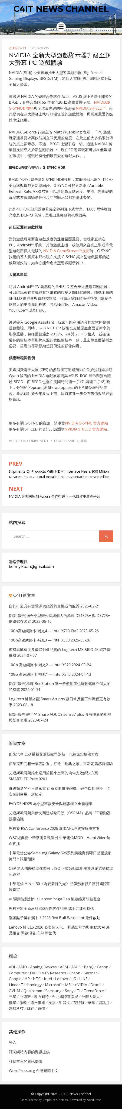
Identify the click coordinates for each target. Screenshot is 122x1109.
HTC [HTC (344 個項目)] (37, 978)
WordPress (93, 1100)
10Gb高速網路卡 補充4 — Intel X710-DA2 (43, 630)
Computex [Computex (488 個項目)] (18, 973)
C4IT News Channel (61, 9)
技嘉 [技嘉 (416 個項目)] (52, 1002)
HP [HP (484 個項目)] (27, 978)
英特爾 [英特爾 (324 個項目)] (79, 1002)
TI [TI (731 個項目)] (78, 990)
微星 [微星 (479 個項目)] (12, 1002)
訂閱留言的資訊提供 (25, 1061)
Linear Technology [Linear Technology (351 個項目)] (25, 984)
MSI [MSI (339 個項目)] (68, 984)
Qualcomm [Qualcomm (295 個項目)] (32, 990)
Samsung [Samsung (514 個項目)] (53, 990)
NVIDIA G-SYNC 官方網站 (86, 423)
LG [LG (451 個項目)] (73, 978)
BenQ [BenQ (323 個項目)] (89, 967)
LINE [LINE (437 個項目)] (83, 978)
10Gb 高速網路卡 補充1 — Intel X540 (40, 674)
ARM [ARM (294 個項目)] (64, 967)
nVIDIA (73, 441)
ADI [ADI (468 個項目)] (12, 967)
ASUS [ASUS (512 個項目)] (76, 967)
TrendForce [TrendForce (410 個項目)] (94, 990)
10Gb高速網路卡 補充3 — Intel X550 (39, 640)
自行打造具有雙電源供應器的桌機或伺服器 (44, 606)
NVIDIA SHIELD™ (90, 108)
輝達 (83, 441)
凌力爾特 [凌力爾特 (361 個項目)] (41, 996)
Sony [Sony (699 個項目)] (69, 990)
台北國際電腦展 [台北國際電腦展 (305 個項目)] (65, 996)
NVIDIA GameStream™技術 (66, 250)
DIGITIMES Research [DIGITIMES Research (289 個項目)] (48, 973)
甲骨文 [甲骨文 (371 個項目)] (64, 1002)
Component (38, 441)
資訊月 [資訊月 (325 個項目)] (104, 1002)
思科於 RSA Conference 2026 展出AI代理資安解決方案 (54, 828)
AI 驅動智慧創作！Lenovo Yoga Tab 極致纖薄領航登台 (55, 898)
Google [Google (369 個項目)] (15, 978)
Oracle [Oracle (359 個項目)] (96, 984)
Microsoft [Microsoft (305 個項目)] (53, 984)
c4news (42, 48)
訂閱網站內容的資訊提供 (29, 1051)
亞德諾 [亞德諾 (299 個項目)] (25, 996)
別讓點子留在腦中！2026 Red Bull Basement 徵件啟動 (54, 917)
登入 (12, 1042)
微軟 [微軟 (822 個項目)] (23, 1002)
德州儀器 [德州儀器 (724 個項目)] (37, 1002)
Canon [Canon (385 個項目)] (102, 967)
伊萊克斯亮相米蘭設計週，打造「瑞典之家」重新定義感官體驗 (61, 763)
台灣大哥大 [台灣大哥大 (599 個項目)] (90, 996)
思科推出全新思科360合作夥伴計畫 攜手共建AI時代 (51, 908)
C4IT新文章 (24, 595)
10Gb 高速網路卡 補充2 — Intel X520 (40, 664)
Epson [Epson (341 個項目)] (74, 973)
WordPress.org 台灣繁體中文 (33, 1070)
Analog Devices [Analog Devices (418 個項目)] (43, 967)
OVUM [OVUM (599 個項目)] (14, 990)
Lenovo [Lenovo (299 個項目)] (61, 978)
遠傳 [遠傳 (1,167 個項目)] (41, 1008)
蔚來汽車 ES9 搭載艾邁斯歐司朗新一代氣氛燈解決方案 (54, 754)
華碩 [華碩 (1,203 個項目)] (91, 1002)
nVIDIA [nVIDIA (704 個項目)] (81, 984)
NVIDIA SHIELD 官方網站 (86, 429)
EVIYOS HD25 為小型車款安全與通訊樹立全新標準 (50, 803)
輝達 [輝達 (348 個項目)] (30, 1008)
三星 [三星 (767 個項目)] (12, 996)
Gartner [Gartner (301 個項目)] (90, 973)
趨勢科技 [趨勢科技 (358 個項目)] (16, 1008)
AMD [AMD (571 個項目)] (22, 967)
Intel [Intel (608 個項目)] (48, 978)
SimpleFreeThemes (55, 1100)
